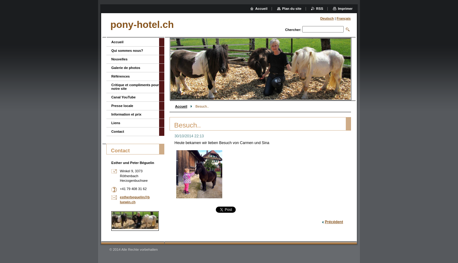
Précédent (334, 222)
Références (120, 76)
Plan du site (291, 8)
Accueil (181, 106)
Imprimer (345, 8)
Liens (115, 123)
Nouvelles (119, 59)
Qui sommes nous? (127, 50)
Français (344, 18)
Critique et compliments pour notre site (135, 86)
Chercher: (293, 30)
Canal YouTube (123, 97)
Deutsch (327, 18)
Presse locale (122, 106)
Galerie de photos (125, 68)
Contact (117, 131)
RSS (319, 8)
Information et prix (126, 114)
